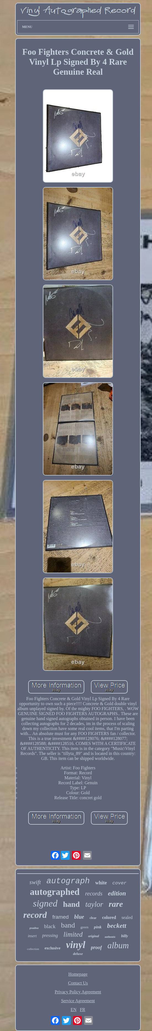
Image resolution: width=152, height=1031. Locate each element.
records (94, 893)
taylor (94, 904)
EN (74, 1009)
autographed (55, 892)
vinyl (75, 944)
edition (117, 893)
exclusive (52, 948)
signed (45, 903)
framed (60, 917)
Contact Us (78, 983)
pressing (50, 935)
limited (73, 934)
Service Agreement (78, 1000)
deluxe (78, 954)
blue (79, 917)
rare (116, 903)
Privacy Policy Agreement (78, 992)
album (118, 945)
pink (98, 927)
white (101, 882)
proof (96, 947)
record (35, 915)
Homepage (77, 974)
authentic (110, 936)
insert (32, 936)
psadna (34, 927)
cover (119, 883)
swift (35, 882)
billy (124, 936)
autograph (68, 881)
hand (71, 904)
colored (109, 917)
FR (82, 1009)
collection (33, 949)
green (84, 927)
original (93, 936)
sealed (127, 917)
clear (93, 918)
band (68, 925)
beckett (116, 925)
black (50, 926)
